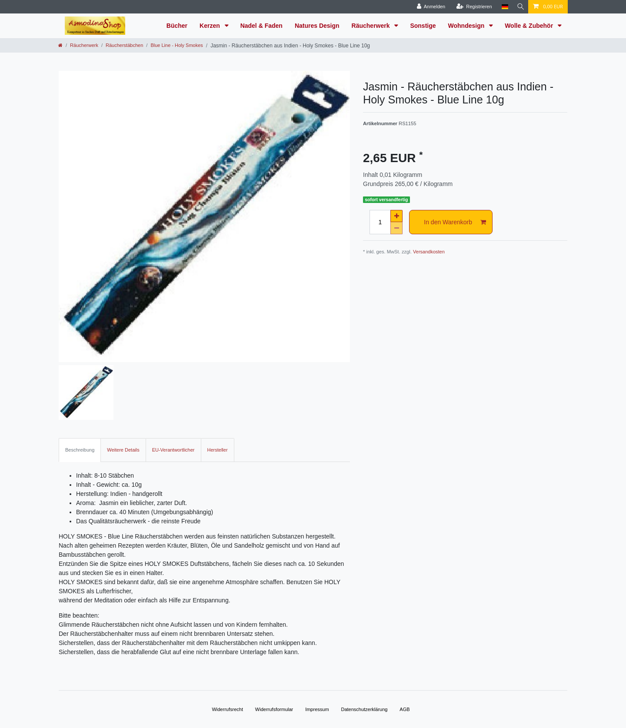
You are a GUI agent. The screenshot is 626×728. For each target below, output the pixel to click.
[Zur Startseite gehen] (60, 45)
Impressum (317, 709)
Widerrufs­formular (274, 709)
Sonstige (423, 25)
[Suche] (519, 6)
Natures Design (317, 25)
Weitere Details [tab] (123, 449)
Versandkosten (429, 251)
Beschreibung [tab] (79, 449)
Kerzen (211, 25)
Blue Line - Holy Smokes (176, 45)
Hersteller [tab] (217, 449)
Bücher (176, 25)
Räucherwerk (372, 25)
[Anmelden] (429, 6)
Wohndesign (467, 25)
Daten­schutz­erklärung (364, 709)
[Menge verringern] (396, 228)
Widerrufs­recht (227, 709)
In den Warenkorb (455, 222)
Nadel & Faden (261, 25)
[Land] (503, 6)
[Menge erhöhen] (396, 216)
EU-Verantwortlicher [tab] (173, 449)
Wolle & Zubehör (530, 25)
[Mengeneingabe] (380, 222)
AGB (405, 709)
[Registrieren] (472, 6)
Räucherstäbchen (124, 45)
